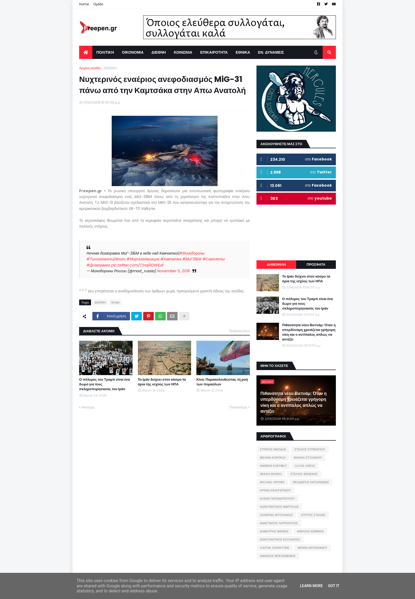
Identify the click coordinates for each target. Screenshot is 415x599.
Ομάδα (98, 4)
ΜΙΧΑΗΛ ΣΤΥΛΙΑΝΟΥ (308, 457)
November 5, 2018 (173, 271)
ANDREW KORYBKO (273, 466)
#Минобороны (192, 253)
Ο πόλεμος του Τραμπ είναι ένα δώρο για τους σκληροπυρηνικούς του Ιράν (104, 384)
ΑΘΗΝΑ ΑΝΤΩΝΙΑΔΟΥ (312, 548)
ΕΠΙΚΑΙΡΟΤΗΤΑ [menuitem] (214, 52)
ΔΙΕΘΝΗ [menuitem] (158, 52)
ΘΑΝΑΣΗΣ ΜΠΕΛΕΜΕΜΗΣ (278, 556)
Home (84, 4)
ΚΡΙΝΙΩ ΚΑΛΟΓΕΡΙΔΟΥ (275, 490)
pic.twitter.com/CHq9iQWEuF (137, 265)
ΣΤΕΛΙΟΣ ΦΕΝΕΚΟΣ (304, 474)
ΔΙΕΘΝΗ (110, 68)
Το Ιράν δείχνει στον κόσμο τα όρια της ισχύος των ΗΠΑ (162, 382)
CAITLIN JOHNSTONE (274, 548)
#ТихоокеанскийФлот (106, 259)
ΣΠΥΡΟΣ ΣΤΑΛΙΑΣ (313, 515)
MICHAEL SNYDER (272, 482)
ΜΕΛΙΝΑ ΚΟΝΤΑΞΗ (273, 457)
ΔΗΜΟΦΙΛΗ (276, 264)
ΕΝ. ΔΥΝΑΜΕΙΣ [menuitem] (271, 52)
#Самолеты (213, 259)
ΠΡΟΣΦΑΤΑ (316, 264)
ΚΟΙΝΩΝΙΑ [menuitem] (183, 52)
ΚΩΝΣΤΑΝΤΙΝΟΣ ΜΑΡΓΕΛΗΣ (279, 507)
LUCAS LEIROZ (305, 466)
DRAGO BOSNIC (271, 474)
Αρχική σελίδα (89, 68)
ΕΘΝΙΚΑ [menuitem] (243, 52)
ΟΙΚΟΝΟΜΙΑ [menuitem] (133, 52)
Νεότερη (88, 407)
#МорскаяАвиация (143, 259)
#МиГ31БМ (191, 259)
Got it (333, 586)
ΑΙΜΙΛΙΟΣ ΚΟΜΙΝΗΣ (310, 531)
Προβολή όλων (239, 331)
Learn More (311, 586)
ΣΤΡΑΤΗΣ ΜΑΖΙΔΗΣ (273, 449)
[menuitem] (85, 52)
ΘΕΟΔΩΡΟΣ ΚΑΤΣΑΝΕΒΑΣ (311, 482)
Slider (115, 302)
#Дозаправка (98, 265)
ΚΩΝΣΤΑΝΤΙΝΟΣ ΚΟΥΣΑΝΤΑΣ (280, 539)
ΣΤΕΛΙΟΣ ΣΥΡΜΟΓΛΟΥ (309, 449)
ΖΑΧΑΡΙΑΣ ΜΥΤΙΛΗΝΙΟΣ (276, 515)
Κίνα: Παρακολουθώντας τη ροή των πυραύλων (222, 382)
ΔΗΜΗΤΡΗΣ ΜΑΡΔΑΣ (274, 531)
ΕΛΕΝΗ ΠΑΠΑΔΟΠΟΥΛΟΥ (277, 498)
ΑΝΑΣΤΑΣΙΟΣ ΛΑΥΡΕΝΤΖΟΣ (279, 523)
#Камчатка (170, 259)
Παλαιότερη (238, 407)
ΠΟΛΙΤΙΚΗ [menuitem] (105, 52)
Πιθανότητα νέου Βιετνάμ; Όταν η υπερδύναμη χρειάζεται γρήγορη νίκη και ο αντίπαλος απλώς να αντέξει (309, 332)
